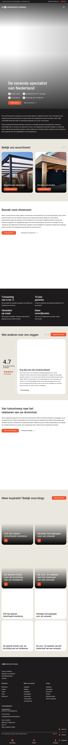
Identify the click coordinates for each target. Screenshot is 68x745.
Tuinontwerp (27, 696)
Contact (48, 694)
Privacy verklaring (7, 671)
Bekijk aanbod (15, 103)
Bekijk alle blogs (59, 498)
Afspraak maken (8, 233)
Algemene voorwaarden (8, 674)
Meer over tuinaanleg (10, 430)
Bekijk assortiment (10, 189)
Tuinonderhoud (28, 701)
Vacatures (49, 687)
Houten (4, 689)
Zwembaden (27, 694)
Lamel (3, 691)
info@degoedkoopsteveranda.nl (11, 716)
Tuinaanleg (27, 691)
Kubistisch (5, 696)
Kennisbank (49, 689)
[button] (63, 147)
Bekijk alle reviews (58, 334)
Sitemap (4, 678)
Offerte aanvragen (51, 699)
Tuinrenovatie (27, 699)
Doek (3, 694)
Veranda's (26, 687)
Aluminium (4, 687)
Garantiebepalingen (7, 676)
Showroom (49, 691)
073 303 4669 (6, 714)
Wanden (26, 689)
